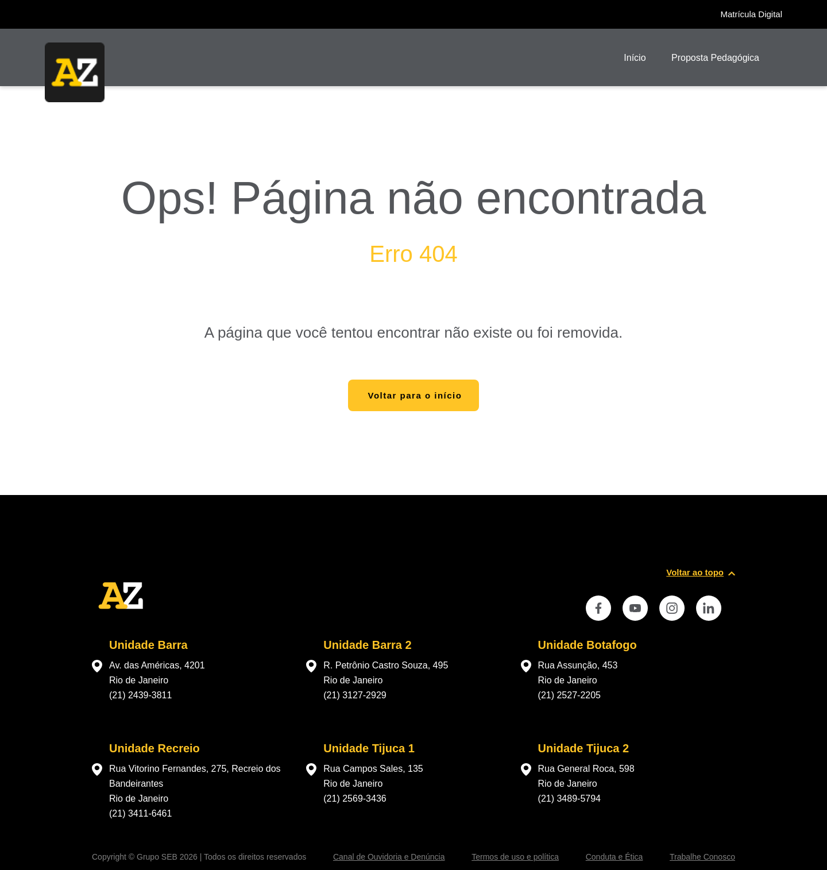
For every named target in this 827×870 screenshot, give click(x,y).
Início (635, 58)
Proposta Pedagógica (715, 58)
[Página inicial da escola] (120, 621)
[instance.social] (598, 608)
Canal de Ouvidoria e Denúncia (389, 856)
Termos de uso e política (515, 856)
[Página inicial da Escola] (75, 72)
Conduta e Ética (614, 856)
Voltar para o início (415, 395)
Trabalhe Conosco (702, 856)
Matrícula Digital (751, 14)
